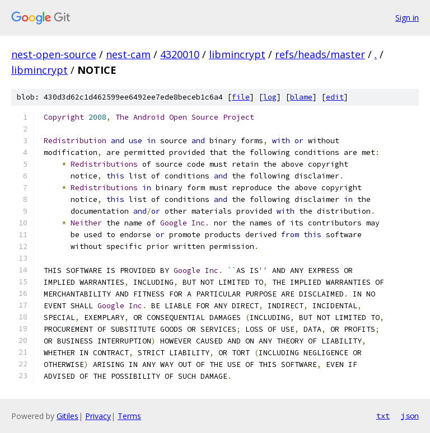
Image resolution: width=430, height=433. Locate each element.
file (241, 97)
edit (335, 97)
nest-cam (128, 54)
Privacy (98, 416)
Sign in (407, 17)
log (270, 97)
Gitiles (67, 416)
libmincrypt (237, 54)
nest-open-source (53, 54)
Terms (129, 416)
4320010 (179, 54)
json (410, 416)
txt (383, 416)
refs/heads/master (320, 54)
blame (301, 97)
